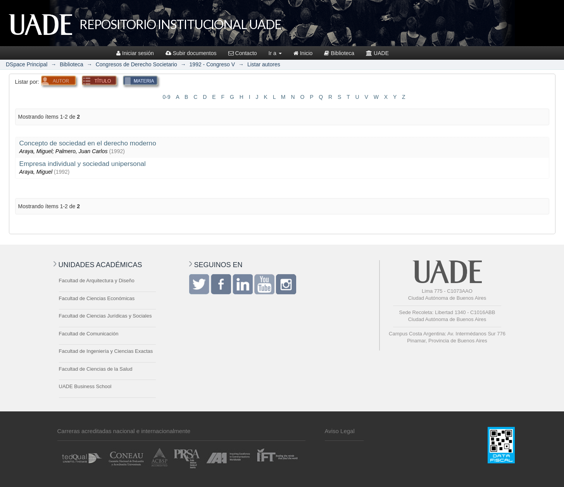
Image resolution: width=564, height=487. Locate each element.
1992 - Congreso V (212, 64)
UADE (377, 53)
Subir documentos (191, 53)
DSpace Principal (26, 64)
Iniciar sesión (135, 53)
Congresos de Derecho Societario (136, 64)
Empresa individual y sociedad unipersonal (82, 164)
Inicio (303, 53)
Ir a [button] (275, 53)
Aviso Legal (340, 431)
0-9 (166, 97)
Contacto (242, 53)
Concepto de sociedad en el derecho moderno (87, 143)
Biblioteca (339, 53)
